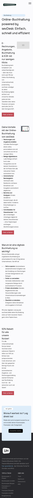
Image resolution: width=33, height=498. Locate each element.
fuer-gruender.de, (8, 466)
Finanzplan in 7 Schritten (6, 487)
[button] (30, 3)
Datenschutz (21, 481)
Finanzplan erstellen (7, 493)
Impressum (21, 479)
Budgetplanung (6, 495)
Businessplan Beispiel (8, 483)
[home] (10, 3)
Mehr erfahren (8, 115)
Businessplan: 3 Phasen (6, 477)
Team (19, 476)
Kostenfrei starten (15, 438)
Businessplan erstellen (8, 481)
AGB (19, 484)
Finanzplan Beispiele (8, 490)
